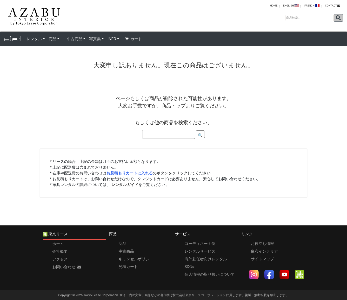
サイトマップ (262, 259)
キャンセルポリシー (136, 259)
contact (332, 5)
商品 (122, 244)
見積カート (128, 267)
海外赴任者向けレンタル (206, 259)
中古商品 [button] (74, 39)
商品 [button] (52, 39)
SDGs (189, 267)
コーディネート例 (200, 244)
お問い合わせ (66, 267)
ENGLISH (291, 5)
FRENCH (312, 5)
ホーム (58, 244)
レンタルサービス (200, 251)
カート (133, 39)
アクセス (60, 259)
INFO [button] (111, 39)
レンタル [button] (34, 39)
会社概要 (60, 251)
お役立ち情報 (262, 244)
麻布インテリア (264, 251)
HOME (273, 5)
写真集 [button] (95, 39)
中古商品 (126, 251)
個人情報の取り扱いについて (210, 274)
